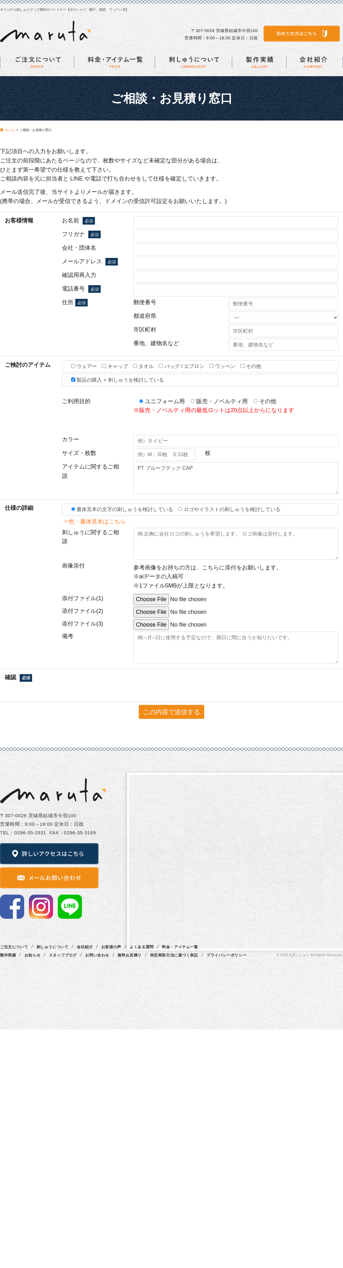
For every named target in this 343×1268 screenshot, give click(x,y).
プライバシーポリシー (226, 955)
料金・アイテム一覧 (180, 947)
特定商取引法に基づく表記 (174, 955)
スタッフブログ (63, 955)
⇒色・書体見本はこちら (91, 521)
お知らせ (32, 955)
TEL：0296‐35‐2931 (23, 832)
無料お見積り (130, 955)
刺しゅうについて (53, 947)
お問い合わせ (97, 955)
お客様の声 (111, 947)
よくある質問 (142, 947)
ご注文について (14, 947)
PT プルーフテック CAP (235, 478)
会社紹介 (85, 947)
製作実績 (8, 955)
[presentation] (139, 685)
